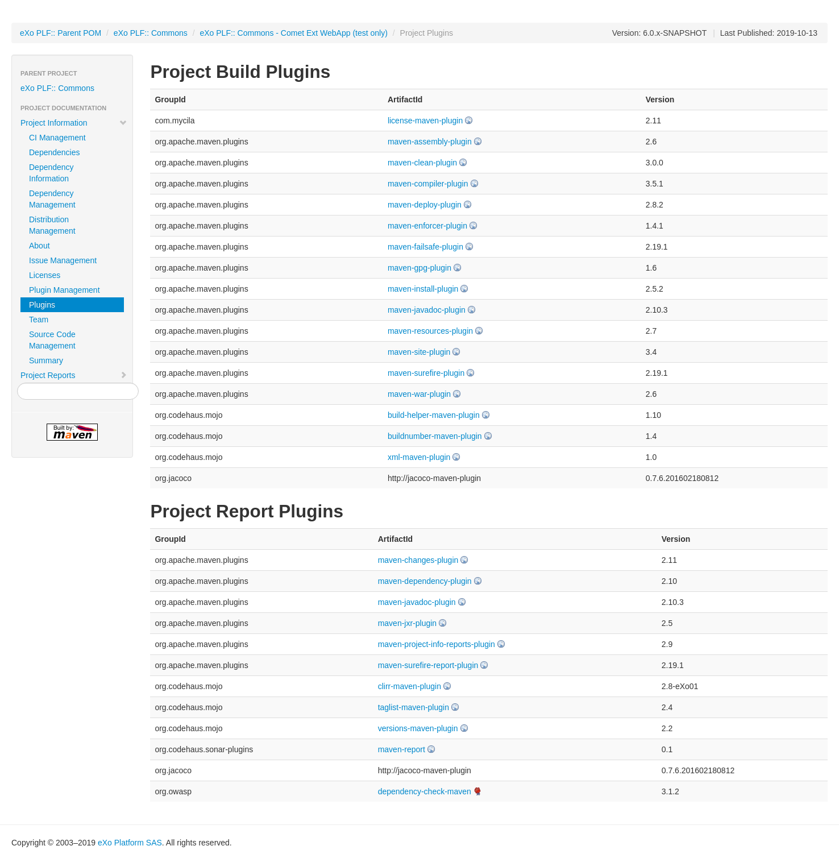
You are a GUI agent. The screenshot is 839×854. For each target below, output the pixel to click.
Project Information (73, 122)
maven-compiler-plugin (428, 183)
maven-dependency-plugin (425, 581)
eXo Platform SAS (130, 842)
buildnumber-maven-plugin (435, 436)
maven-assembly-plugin (430, 141)
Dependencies (54, 152)
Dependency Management (52, 199)
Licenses (44, 275)
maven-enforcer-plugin (427, 225)
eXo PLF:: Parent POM (60, 33)
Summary (46, 360)
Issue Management (63, 260)
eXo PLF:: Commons (151, 33)
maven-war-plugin (419, 394)
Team (38, 319)
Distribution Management (52, 225)
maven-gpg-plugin (419, 267)
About (39, 245)
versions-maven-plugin (418, 728)
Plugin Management (64, 290)
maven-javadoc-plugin (427, 309)
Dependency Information (51, 173)
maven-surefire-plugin (426, 373)
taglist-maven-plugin (413, 707)
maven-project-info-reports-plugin (436, 644)
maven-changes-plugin (418, 560)
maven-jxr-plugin (407, 623)
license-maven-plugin (425, 120)
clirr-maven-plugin (409, 686)
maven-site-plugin (419, 351)
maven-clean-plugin (422, 162)
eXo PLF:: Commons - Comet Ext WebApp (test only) (293, 33)
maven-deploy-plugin (425, 204)
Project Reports (73, 375)
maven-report (401, 749)
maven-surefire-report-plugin (428, 665)
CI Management (57, 137)
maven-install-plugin (423, 288)
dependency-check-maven (424, 791)
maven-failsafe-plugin (425, 246)
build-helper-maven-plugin (434, 415)
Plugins (42, 304)
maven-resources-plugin (430, 330)
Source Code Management (52, 340)
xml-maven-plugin (419, 457)
